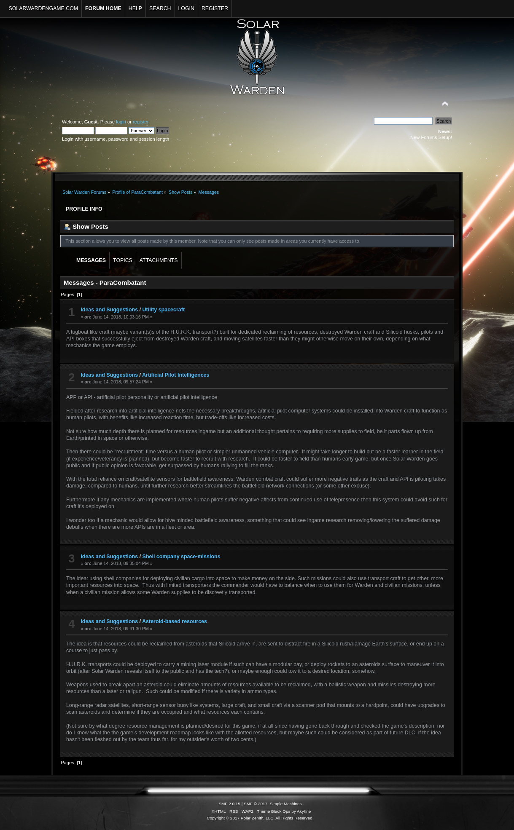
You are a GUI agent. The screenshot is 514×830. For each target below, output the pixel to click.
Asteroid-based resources (174, 621)
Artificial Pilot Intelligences (175, 375)
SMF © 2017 (255, 803)
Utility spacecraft (164, 310)
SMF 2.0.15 (229, 803)
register (140, 121)
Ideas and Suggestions (109, 310)
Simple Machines (286, 803)
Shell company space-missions (182, 557)
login (121, 121)
